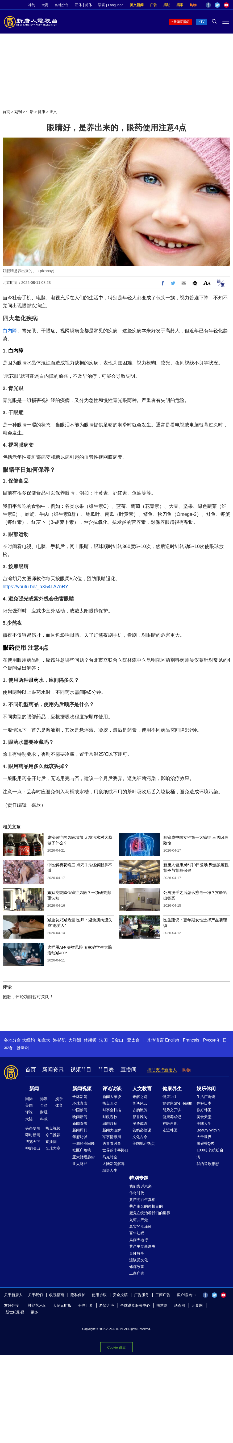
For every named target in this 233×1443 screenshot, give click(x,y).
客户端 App (186, 1295)
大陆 (29, 1119)
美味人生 (204, 1123)
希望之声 (106, 1305)
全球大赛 (52, 1148)
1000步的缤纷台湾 (210, 1153)
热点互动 (109, 1103)
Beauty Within (208, 1130)
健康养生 (172, 1088)
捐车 (179, 5)
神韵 (31, 5)
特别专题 (138, 1178)
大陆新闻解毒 (113, 1164)
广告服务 (141, 1295)
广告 (153, 5)
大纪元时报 (62, 1305)
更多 (34, 1312)
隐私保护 (77, 1295)
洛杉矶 (59, 1040)
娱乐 (59, 1099)
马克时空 (109, 1157)
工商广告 (136, 1273)
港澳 (44, 1099)
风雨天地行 (138, 1240)
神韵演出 (32, 1148)
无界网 (197, 1305)
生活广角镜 (206, 1096)
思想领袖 (109, 1123)
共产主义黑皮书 (142, 1246)
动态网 (179, 1305)
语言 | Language (110, 5)
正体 (78, 5)
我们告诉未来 (140, 1186)
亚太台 (133, 1040)
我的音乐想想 (208, 1164)
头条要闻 (32, 1128)
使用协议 (99, 1295)
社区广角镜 (81, 1150)
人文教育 (142, 1088)
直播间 (128, 1069)
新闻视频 (81, 1088)
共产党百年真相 (142, 1199)
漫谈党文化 (138, 1260)
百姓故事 (136, 1253)
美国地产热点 (143, 1143)
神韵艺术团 (37, 1305)
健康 (41, 112)
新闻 (34, 1088)
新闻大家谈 (111, 1096)
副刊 (18, 112)
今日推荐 (52, 1135)
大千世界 (204, 1137)
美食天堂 (204, 1117)
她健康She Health (177, 1103)
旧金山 (116, 1040)
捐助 (166, 5)
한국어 (22, 1048)
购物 (193, 5)
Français (191, 1040)
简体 (88, 5)
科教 (44, 1119)
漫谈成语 (139, 1123)
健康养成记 (172, 1117)
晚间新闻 (79, 1117)
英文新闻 (137, 5)
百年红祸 (136, 1233)
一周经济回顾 (83, 1143)
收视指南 (56, 1295)
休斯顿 (90, 1040)
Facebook (208, 5)
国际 (29, 1099)
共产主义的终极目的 (146, 1206)
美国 (29, 1105)
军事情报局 (111, 1137)
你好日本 (204, 1103)
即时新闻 (32, 1135)
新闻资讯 (53, 1069)
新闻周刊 (79, 1130)
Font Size (207, 282)
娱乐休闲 (206, 1088)
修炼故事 (136, 1266)
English (172, 1040)
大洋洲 (74, 1040)
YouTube (226, 5)
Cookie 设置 (116, 1347)
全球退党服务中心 (135, 1305)
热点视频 (52, 1128)
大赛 (44, 5)
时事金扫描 (111, 1110)
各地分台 (62, 5)
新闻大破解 (111, 1130)
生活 (30, 112)
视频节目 (80, 1069)
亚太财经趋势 (83, 1157)
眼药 (8, 647)
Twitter (217, 5)
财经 (44, 1112)
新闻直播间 (181, 22)
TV (203, 22)
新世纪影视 (15, 1312)
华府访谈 (79, 1137)
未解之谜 (139, 1096)
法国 (103, 1040)
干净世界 (85, 1305)
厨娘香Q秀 (205, 1143)
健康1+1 (169, 1096)
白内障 (10, 330)
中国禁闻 (79, 1110)
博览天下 (32, 1141)
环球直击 (79, 1103)
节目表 (106, 1069)
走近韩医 (170, 1130)
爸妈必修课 (141, 1130)
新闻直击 (79, 1123)
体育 (59, 1105)
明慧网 (162, 1305)
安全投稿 (120, 1295)
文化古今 (139, 1137)
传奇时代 (136, 1193)
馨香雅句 (139, 1117)
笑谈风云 (139, 1103)
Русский (211, 1040)
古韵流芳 (139, 1110)
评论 (29, 1112)
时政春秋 (109, 1117)
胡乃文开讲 (172, 1110)
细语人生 (109, 1170)
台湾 (44, 1105)
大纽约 (28, 1040)
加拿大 (44, 1040)
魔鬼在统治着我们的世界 (149, 1213)
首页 (6, 112)
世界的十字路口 (115, 1150)
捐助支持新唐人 (162, 1070)
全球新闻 (79, 1096)
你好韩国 (204, 1110)
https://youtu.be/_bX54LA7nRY (35, 586)
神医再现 (170, 1123)
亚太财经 (79, 1164)
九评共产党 (138, 1220)
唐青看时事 (111, 1143)
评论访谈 (112, 1088)
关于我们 (35, 1295)
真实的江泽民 (140, 1226)
